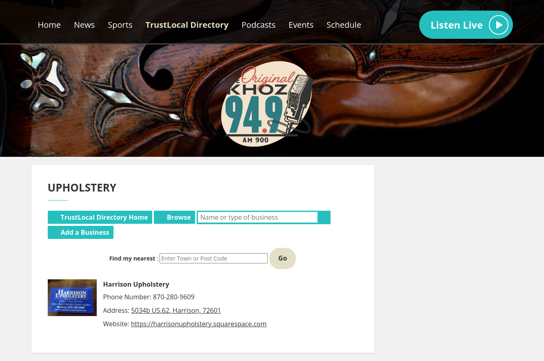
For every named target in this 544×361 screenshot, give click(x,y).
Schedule (343, 24)
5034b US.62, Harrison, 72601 (176, 310)
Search (324, 217)
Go (282, 258)
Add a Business (85, 232)
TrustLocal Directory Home (104, 217)
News (84, 24)
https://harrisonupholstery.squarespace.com (199, 323)
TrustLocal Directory (186, 24)
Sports (120, 24)
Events (301, 24)
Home (49, 24)
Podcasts (258, 24)
